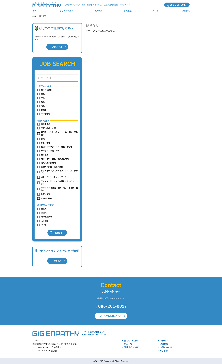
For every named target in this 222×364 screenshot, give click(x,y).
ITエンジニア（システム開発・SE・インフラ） (58, 182)
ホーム (35, 10)
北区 (43, 94)
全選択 (43, 208)
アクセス (157, 10)
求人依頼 (128, 10)
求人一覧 (98, 10)
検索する (59, 232)
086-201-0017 (178, 4)
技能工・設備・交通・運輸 (52, 166)
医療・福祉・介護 (48, 128)
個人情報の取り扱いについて (95, 334)
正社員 (43, 212)
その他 (43, 224)
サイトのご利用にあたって (94, 331)
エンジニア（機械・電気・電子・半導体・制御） (59, 188)
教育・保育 (45, 194)
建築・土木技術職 (48, 162)
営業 (43, 138)
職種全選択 (45, 124)
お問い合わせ (166, 347)
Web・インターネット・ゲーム (53, 177)
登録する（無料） (132, 347)
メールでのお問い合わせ (111, 315)
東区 (43, 101)
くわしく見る (57, 47)
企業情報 (186, 10)
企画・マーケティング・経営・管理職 (56, 146)
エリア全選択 (46, 90)
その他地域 (45, 113)
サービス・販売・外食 (50, 150)
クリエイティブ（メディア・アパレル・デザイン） (59, 171)
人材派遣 (44, 220)
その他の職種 (46, 198)
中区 (43, 97)
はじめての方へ (66, 10)
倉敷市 (43, 110)
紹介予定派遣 (46, 216)
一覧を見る (57, 260)
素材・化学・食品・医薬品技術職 (55, 158)
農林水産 (44, 154)
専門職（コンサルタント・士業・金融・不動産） (59, 133)
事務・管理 (45, 142)
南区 (43, 106)
